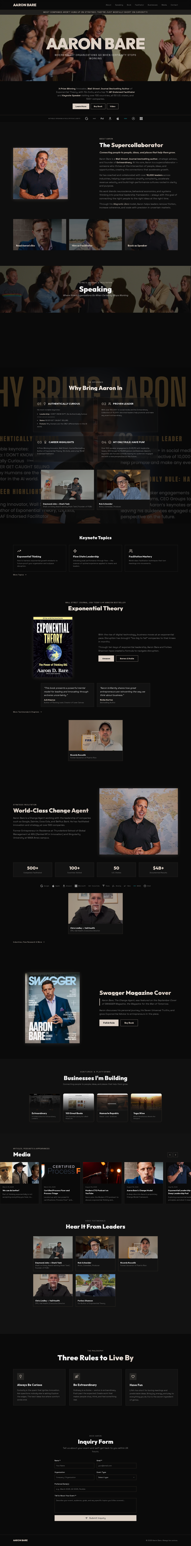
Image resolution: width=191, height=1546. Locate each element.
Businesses (153, 5)
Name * (57, 1460)
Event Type (101, 1472)
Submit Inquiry (95, 1518)
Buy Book (98, 106)
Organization (60, 1472)
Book (129, 5)
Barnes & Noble (127, 659)
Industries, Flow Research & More (29, 942)
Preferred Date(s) (62, 1484)
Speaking (119, 5)
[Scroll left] (170, 1154)
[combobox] (116, 1477)
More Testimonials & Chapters (27, 712)
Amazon (106, 659)
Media (164, 5)
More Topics (20, 575)
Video (112, 106)
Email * (99, 1460)
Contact (174, 5)
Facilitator (139, 5)
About (108, 5)
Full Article (109, 1022)
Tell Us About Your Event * (65, 1496)
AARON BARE (24, 5)
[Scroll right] (175, 1154)
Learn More (81, 106)
